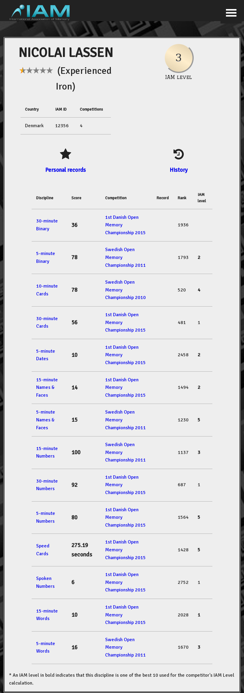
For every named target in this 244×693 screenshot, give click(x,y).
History (179, 169)
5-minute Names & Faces (45, 419)
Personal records (65, 169)
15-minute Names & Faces (47, 387)
